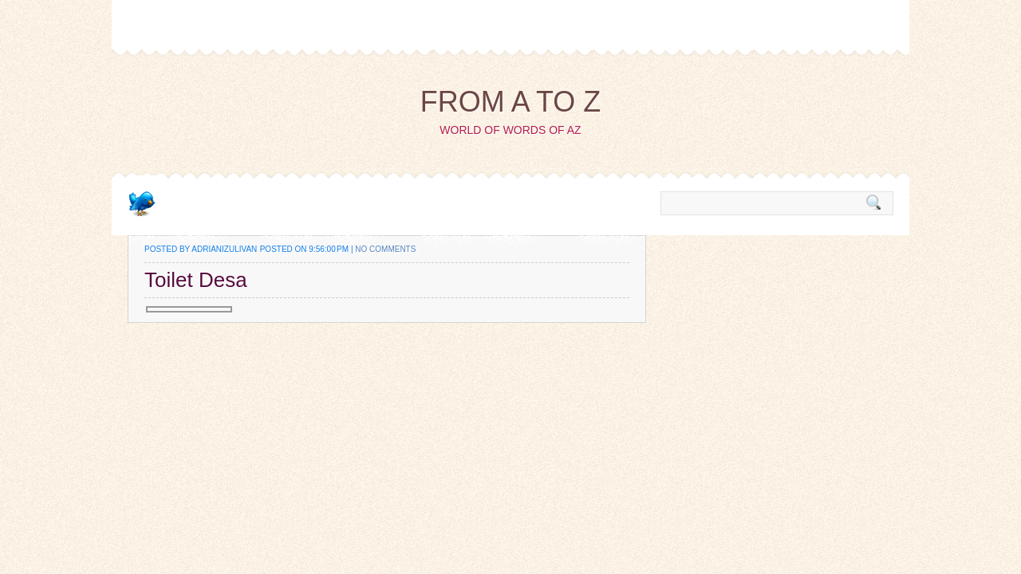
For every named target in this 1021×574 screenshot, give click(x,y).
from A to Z (510, 101)
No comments (385, 249)
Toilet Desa (195, 280)
